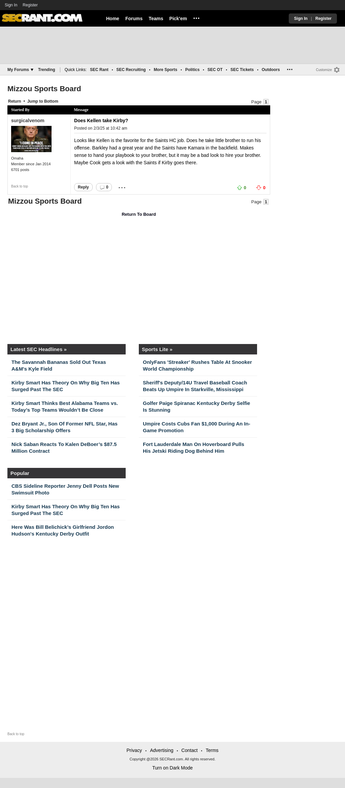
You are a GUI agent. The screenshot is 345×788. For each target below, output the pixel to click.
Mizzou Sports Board (44, 88)
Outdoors (271, 69)
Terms (212, 750)
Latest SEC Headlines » (38, 349)
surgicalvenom (27, 120)
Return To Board (139, 214)
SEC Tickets (242, 69)
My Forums (20, 69)
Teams (156, 18)
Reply (83, 187)
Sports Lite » (157, 349)
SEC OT (215, 69)
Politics (192, 69)
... (196, 17)
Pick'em (178, 18)
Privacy (134, 750)
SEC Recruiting (131, 69)
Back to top (19, 186)
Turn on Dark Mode (172, 767)
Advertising (161, 750)
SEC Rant (99, 69)
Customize (324, 70)
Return (14, 101)
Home (112, 18)
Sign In (11, 5)
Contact (189, 750)
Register (31, 5)
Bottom (51, 101)
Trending (46, 69)
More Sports (165, 69)
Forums (134, 18)
